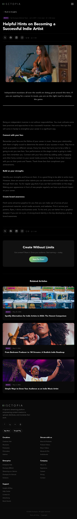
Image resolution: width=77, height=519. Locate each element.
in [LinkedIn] (15, 424)
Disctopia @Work (8, 468)
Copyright (44, 515)
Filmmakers (6, 451)
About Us (43, 465)
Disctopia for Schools (9, 474)
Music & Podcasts (46, 441)
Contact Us (6, 494)
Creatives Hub (7, 441)
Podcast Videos (45, 445)
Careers (42, 471)
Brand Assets (7, 501)
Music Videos (44, 448)
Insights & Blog (7, 488)
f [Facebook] (4, 424)
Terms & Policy (34, 515)
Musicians (6, 445)
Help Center (6, 491)
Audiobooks (44, 454)
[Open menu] (72, 4)
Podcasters (6, 448)
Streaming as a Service (10, 471)
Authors (5, 454)
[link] (38, 303)
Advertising (6, 498)
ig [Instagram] (10, 424)
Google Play (17, 430)
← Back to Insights (10, 12)
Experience (43, 468)
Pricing (42, 474)
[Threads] (20, 424)
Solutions (5, 478)
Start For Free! (38, 259)
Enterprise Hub (7, 465)
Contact (42, 478)
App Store (7, 430)
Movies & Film (44, 451)
